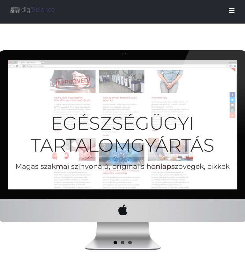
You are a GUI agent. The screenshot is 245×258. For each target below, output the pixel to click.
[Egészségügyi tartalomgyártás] (122, 141)
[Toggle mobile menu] (232, 10)
